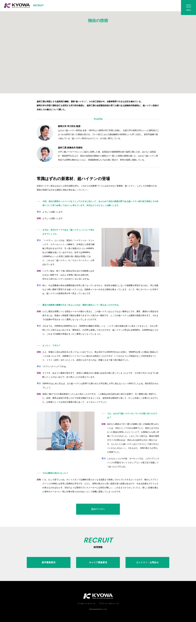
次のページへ (98, 509)
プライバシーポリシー (107, 603)
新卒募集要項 (48, 562)
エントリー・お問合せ (147, 562)
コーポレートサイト (85, 603)
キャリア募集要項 (98, 562)
